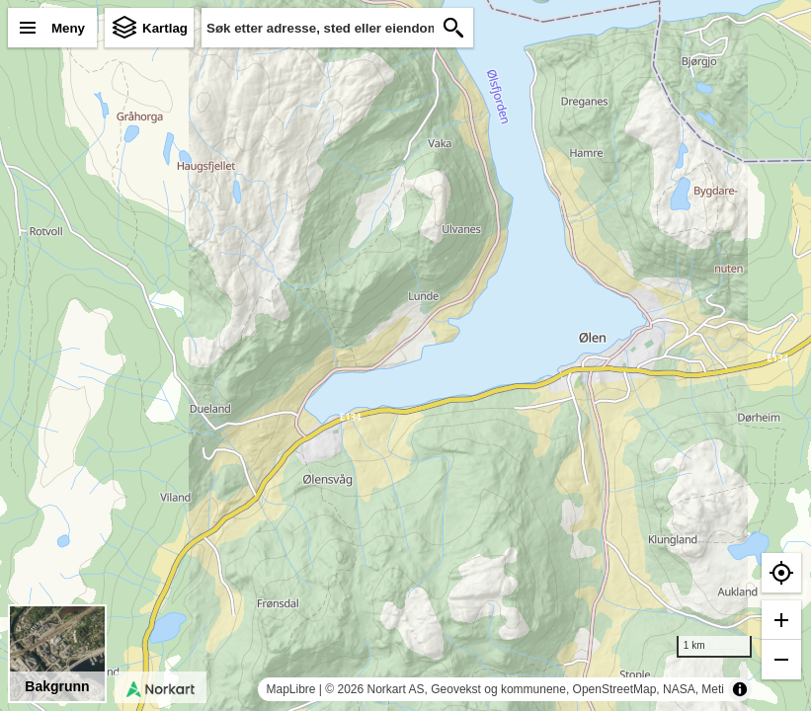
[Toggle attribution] (740, 689)
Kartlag (165, 28)
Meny (68, 28)
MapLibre (290, 689)
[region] (405, 355)
